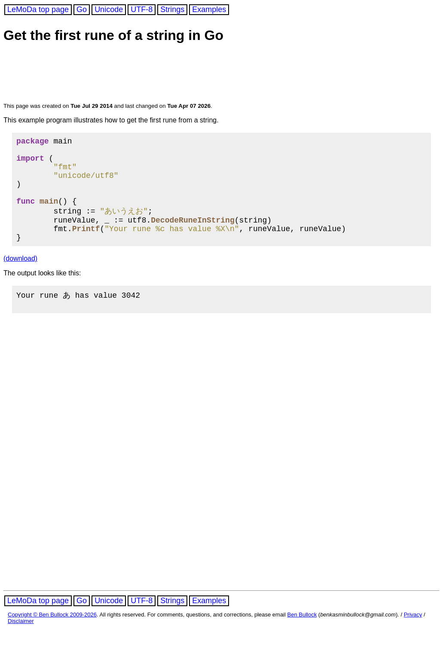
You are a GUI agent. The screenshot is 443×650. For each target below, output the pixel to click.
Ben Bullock (302, 636)
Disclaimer (21, 642)
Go (81, 9)
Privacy (413, 636)
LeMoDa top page (38, 9)
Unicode (109, 9)
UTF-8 (142, 9)
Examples (209, 9)
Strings (172, 9)
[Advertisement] (168, 74)
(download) (20, 277)
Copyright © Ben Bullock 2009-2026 (52, 636)
